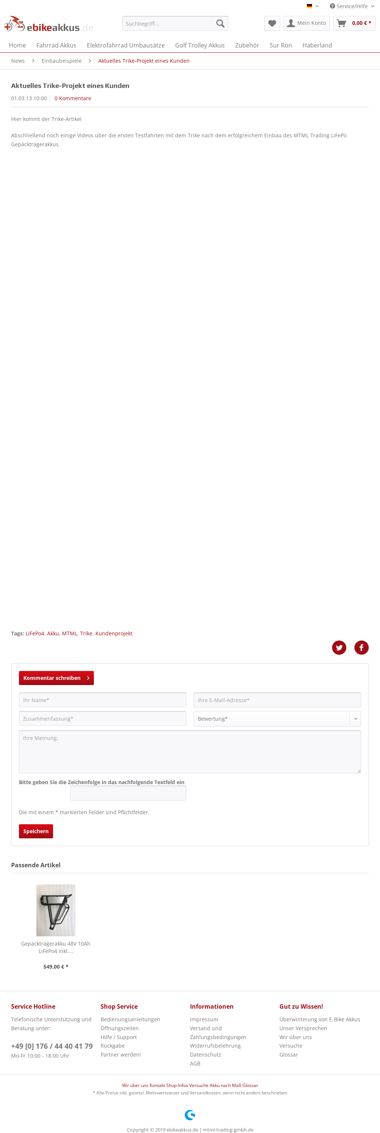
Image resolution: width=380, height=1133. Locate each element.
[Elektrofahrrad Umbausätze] (126, 45)
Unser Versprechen (303, 1028)
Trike (86, 633)
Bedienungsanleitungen (130, 1019)
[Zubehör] (247, 45)
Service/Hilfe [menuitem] (349, 6)
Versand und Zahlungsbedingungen (218, 1033)
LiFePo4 (35, 633)
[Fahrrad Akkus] (56, 45)
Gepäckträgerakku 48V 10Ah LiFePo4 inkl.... (56, 947)
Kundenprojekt (113, 633)
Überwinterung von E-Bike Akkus (319, 1019)
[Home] (17, 45)
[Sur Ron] (281, 45)
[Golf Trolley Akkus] (200, 45)
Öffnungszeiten (120, 1028)
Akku (53, 633)
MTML (69, 633)
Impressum (204, 1019)
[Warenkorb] (354, 23)
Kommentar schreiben (56, 676)
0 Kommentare (73, 98)
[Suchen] (220, 23)
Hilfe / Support (119, 1037)
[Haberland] (317, 45)
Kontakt (158, 1085)
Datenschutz (205, 1054)
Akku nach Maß (226, 1085)
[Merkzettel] (272, 23)
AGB (195, 1063)
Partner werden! (121, 1054)
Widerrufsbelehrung (215, 1045)
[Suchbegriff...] (175, 23)
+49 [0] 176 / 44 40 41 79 (52, 1046)
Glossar (288, 1054)
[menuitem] (175, 27)
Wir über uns (295, 1037)
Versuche (290, 1045)
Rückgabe (113, 1045)
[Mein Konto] (307, 23)
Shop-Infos (177, 1085)
